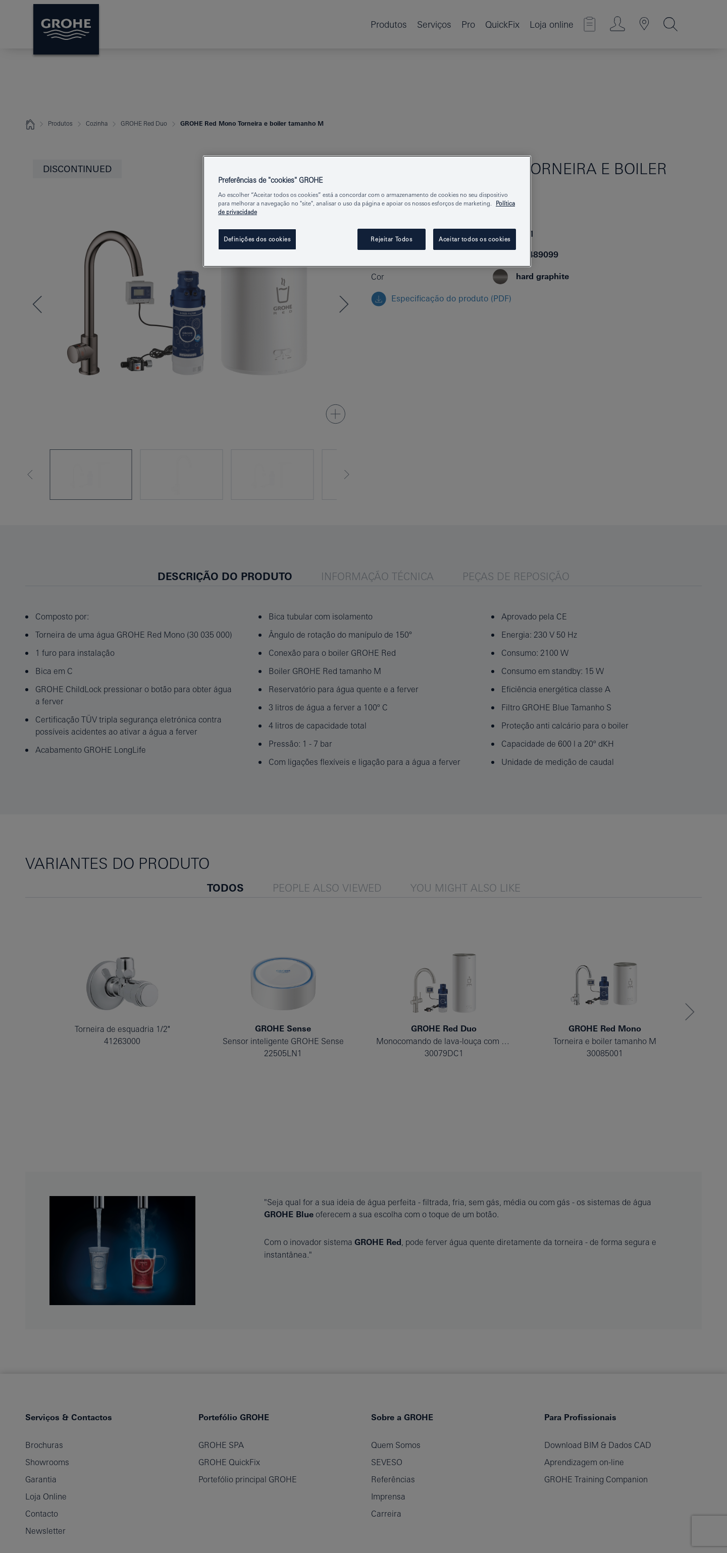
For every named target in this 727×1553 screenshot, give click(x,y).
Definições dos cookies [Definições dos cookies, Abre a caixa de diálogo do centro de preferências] (257, 239)
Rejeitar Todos (391, 239)
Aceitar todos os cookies (474, 239)
